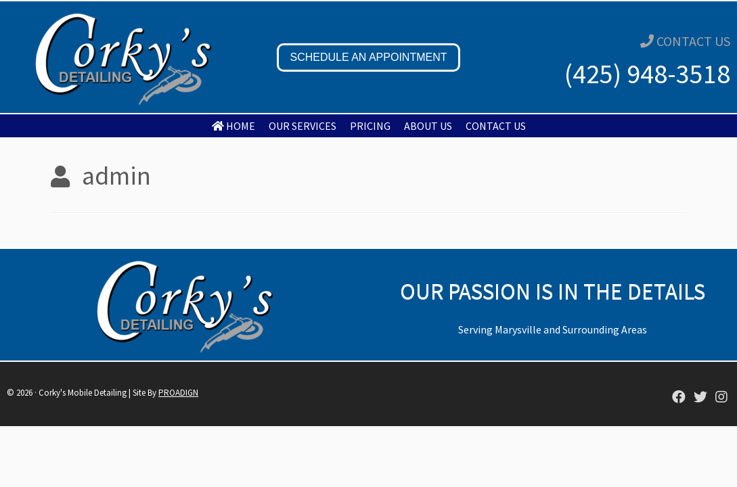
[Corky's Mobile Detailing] (679, 397)
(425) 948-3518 (647, 74)
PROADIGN (178, 392)
